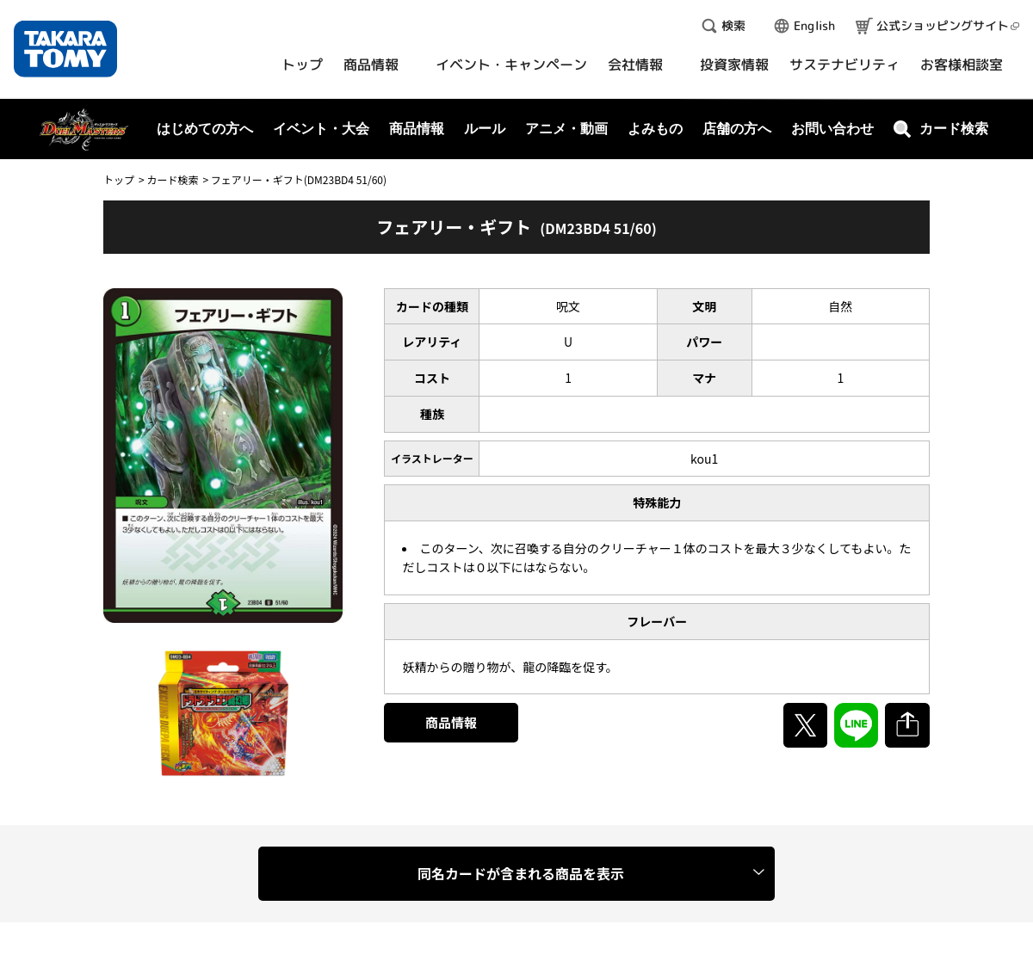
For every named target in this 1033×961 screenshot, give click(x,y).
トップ (118, 179)
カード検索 (172, 179)
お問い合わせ (832, 128)
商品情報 (451, 722)
